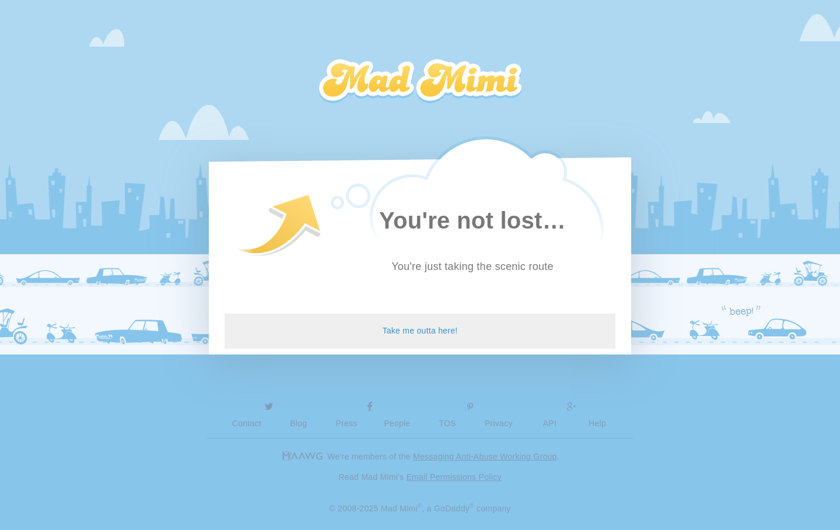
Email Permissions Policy (453, 477)
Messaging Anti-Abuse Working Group (485, 456)
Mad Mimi (420, 81)
